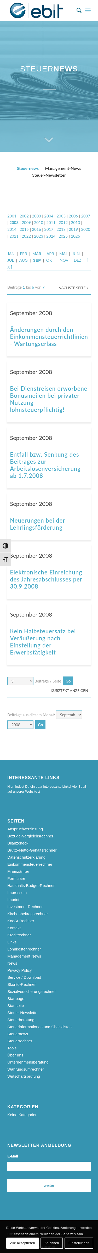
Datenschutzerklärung (26, 857)
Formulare (16, 878)
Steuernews (28, 168)
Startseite (15, 1005)
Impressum (17, 892)
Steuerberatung (20, 1019)
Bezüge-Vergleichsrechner (30, 836)
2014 (11, 229)
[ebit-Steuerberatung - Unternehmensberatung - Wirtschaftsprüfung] (40, 10)
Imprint (13, 899)
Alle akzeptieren (22, 1243)
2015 (24, 229)
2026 (75, 236)
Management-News (63, 168)
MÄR (36, 253)
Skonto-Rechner (21, 984)
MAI (63, 253)
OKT (50, 260)
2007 (85, 216)
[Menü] (88, 10)
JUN (76, 253)
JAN (11, 253)
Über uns (15, 1055)
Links (11, 942)
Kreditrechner (19, 935)
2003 (36, 216)
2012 (63, 222)
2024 (50, 236)
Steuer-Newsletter (49, 174)
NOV (64, 260)
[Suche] (76, 10)
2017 (48, 229)
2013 (75, 222)
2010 (38, 222)
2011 (50, 222)
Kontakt (14, 928)
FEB (23, 253)
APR (50, 253)
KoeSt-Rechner (20, 921)
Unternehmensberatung (28, 1062)
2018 (61, 229)
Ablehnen (51, 1243)
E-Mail (12, 1156)
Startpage (15, 998)
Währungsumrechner (25, 1069)
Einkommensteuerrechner (29, 864)
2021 (14, 236)
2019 (73, 229)
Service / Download (24, 977)
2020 (85, 229)
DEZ (77, 260)
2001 (11, 216)
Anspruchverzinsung (25, 829)
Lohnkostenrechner (24, 949)
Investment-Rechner (25, 906)
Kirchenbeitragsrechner (27, 913)
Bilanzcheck (17, 843)
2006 (73, 216)
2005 (61, 216)
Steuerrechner (19, 1041)
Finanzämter (18, 871)
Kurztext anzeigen (69, 690)
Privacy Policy (19, 970)
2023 (38, 236)
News (12, 963)
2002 (24, 216)
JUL (10, 260)
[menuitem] (76, 10)
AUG (23, 260)
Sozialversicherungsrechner (31, 991)
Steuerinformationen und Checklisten (39, 1027)
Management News (24, 956)
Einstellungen (78, 1243)
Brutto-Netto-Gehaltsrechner (31, 850)
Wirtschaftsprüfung (23, 1076)
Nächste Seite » (73, 288)
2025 (63, 236)
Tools (11, 1048)
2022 (26, 236)
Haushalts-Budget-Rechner (31, 885)
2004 (48, 216)
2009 (26, 222)
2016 (36, 229)
